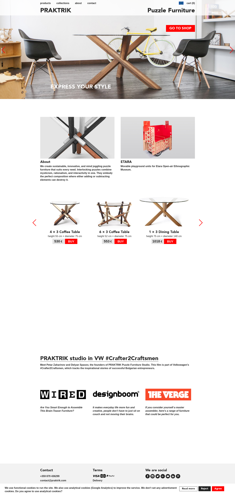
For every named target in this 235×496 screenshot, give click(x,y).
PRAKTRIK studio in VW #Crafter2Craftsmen (99, 358)
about (78, 3)
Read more (188, 489)
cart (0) (191, 3)
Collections (62, 3)
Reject (204, 489)
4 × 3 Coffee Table (65, 232)
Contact (46, 470)
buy (71, 241)
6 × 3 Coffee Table (114, 232)
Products (45, 3)
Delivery (97, 480)
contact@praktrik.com (53, 480)
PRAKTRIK (55, 11)
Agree (218, 489)
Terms (97, 470)
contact (91, 3)
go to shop (180, 28)
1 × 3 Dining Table (164, 232)
